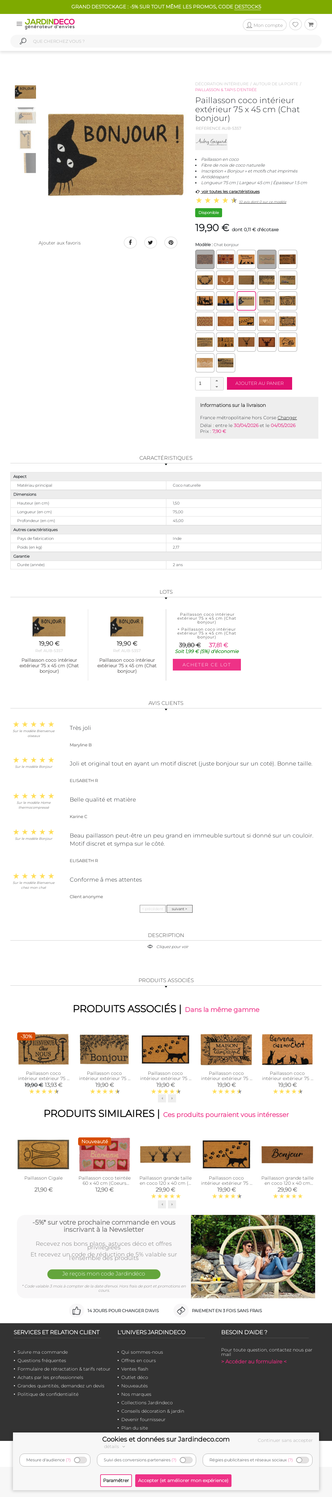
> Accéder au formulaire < (254, 1362)
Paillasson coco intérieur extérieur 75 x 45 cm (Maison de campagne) (226, 1080)
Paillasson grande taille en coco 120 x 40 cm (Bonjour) (287, 1183)
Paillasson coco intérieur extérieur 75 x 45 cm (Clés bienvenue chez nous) (43, 1080)
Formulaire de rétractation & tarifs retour (64, 1369)
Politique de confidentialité (48, 1394)
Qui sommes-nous (142, 1352)
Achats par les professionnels (50, 1377)
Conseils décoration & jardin (152, 1411)
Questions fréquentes (42, 1360)
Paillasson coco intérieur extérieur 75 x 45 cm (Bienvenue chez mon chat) (287, 1080)
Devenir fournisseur (143, 1419)
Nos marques (136, 1394)
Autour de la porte (275, 83)
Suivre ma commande (43, 1352)
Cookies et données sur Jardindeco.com (166, 1439)
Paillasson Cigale (43, 1178)
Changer (287, 418)
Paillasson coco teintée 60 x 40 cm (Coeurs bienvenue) (104, 1183)
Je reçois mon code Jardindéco (103, 1273)
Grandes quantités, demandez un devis (61, 1386)
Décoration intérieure (222, 83)
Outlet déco (134, 1377)
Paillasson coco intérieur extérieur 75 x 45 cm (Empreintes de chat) (165, 1080)
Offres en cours (138, 1360)
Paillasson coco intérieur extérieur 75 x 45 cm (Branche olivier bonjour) (104, 1080)
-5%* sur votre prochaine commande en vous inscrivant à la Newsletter (103, 1226)
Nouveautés (134, 1386)
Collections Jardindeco (147, 1403)
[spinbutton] (208, 383)
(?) (68, 1459)
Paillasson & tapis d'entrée (226, 89)
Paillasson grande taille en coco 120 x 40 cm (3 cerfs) (165, 1183)
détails (115, 1446)
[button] (216, 380)
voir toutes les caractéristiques (227, 191)
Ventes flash (134, 1369)
